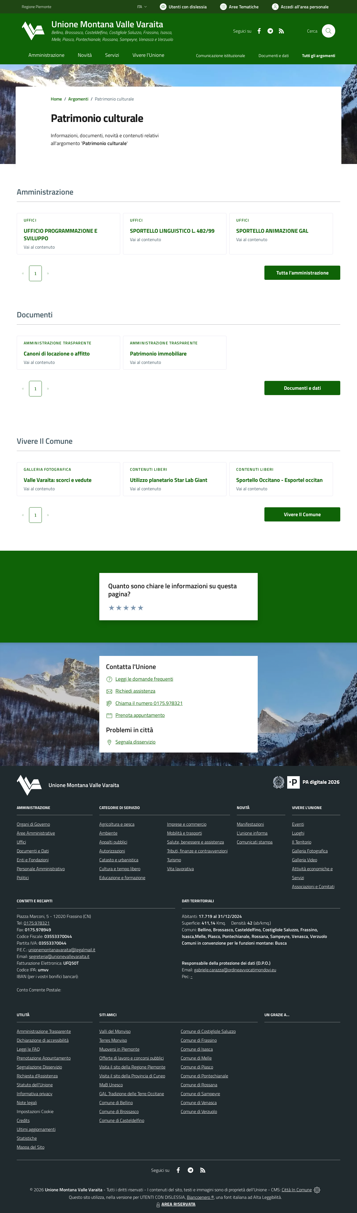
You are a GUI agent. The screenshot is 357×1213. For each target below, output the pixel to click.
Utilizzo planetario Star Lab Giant (168, 480)
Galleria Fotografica (47, 469)
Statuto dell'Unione (35, 1084)
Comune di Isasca (197, 1049)
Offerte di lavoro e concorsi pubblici (131, 1058)
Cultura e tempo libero (119, 868)
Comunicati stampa (254, 842)
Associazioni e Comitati (313, 886)
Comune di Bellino (116, 1102)
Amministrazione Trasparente (44, 1031)
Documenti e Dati (33, 850)
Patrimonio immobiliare (158, 353)
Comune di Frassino (199, 1040)
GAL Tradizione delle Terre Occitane (131, 1093)
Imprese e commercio (186, 824)
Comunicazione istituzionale (220, 55)
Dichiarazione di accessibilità (43, 1040)
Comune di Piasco (197, 1066)
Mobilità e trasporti (184, 833)
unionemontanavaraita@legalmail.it (61, 949)
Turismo (174, 859)
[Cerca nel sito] (328, 31)
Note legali (27, 1102)
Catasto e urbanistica (118, 859)
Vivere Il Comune (302, 514)
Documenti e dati (302, 388)
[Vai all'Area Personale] (300, 6)
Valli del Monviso (115, 1031)
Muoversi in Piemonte (119, 1049)
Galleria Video (304, 859)
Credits (23, 1120)
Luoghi (298, 833)
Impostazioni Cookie (35, 1111)
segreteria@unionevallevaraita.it (59, 956)
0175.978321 (37, 923)
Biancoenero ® (200, 1197)
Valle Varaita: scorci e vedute (57, 480)
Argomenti (78, 98)
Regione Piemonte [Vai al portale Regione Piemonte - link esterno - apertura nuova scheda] (36, 6)
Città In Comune (297, 1189)
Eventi (298, 824)
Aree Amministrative (36, 833)
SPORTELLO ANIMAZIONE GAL (272, 230)
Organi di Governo (33, 824)
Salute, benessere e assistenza (195, 842)
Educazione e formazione (122, 877)
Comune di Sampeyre (200, 1093)
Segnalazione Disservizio (39, 1066)
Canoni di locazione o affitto (57, 353)
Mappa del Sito (30, 1147)
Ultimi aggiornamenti (36, 1129)
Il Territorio (301, 842)
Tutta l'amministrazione (302, 272)
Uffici (30, 220)
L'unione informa (252, 833)
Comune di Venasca (199, 1102)
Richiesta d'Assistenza (37, 1075)
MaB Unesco (111, 1084)
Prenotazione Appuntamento (44, 1058)
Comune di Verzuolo (199, 1111)
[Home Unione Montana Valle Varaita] (97, 31)
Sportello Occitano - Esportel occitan (279, 480)
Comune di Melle (196, 1058)
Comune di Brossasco (119, 1111)
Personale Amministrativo (41, 868)
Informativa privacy (34, 1093)
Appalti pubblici (113, 842)
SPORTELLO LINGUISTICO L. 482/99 (172, 230)
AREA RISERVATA (175, 1204)
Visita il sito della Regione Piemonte (132, 1066)
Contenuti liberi (148, 469)
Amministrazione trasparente (57, 343)
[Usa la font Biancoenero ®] (183, 6)
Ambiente (108, 833)
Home (56, 98)
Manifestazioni (250, 824)
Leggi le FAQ (28, 1049)
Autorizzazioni (112, 850)
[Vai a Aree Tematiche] (239, 6)
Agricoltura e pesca (116, 824)
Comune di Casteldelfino (121, 1120)
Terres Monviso (113, 1040)
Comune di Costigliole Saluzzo (208, 1031)
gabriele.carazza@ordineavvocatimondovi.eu (235, 969)
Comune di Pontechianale (204, 1075)
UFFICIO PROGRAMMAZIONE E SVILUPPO (60, 234)
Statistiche (27, 1138)
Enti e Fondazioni (33, 859)
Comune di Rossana (199, 1084)
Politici (23, 877)
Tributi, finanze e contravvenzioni (197, 850)
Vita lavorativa (180, 868)
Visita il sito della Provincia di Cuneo (132, 1075)
